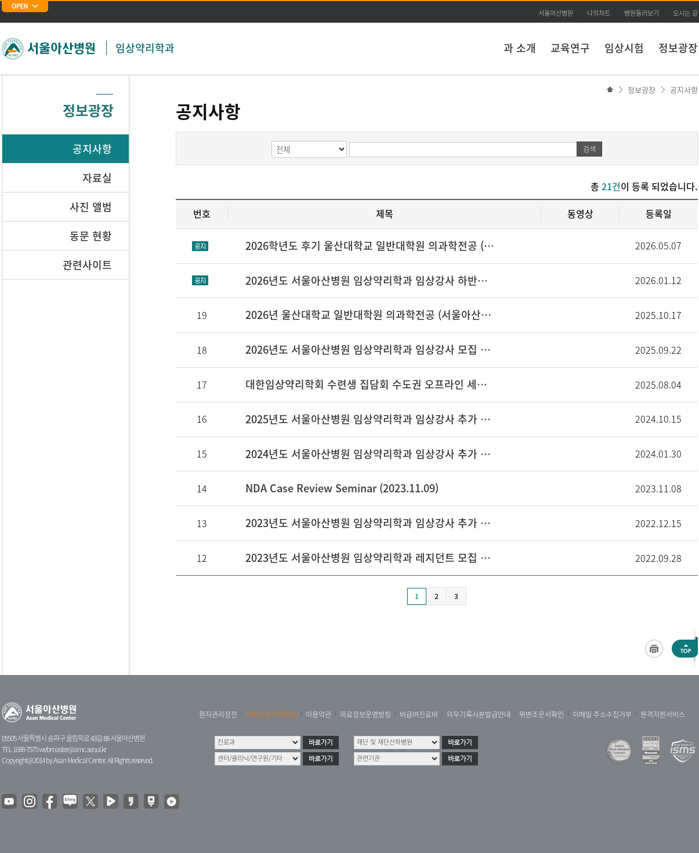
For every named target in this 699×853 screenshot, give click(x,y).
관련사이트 (87, 265)
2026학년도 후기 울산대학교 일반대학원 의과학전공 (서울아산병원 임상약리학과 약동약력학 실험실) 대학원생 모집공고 (371, 245)
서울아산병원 (555, 13)
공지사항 (684, 89)
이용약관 (318, 714)
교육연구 (570, 48)
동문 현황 (91, 236)
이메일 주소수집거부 (602, 714)
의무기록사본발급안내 (478, 714)
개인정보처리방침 (271, 714)
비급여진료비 (419, 714)
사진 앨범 (91, 207)
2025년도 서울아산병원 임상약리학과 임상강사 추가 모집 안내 (371, 419)
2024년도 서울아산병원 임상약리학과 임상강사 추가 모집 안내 (371, 454)
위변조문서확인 (541, 714)
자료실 (97, 178)
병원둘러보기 (641, 13)
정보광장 (678, 48)
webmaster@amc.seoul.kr (72, 749)
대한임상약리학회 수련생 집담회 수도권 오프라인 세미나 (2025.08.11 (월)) (371, 384)
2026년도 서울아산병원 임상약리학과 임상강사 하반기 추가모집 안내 (371, 280)
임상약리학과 (145, 48)
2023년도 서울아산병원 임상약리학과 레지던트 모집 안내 (371, 557)
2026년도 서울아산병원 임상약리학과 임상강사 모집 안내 (371, 349)
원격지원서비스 (662, 714)
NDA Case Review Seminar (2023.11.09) (342, 488)
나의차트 (598, 13)
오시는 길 (685, 13)
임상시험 (624, 48)
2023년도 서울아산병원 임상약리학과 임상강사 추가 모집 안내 (371, 523)
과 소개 (520, 48)
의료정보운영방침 (365, 714)
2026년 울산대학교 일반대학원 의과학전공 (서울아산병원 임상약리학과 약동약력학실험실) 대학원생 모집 (371, 314)
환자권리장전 (218, 714)
